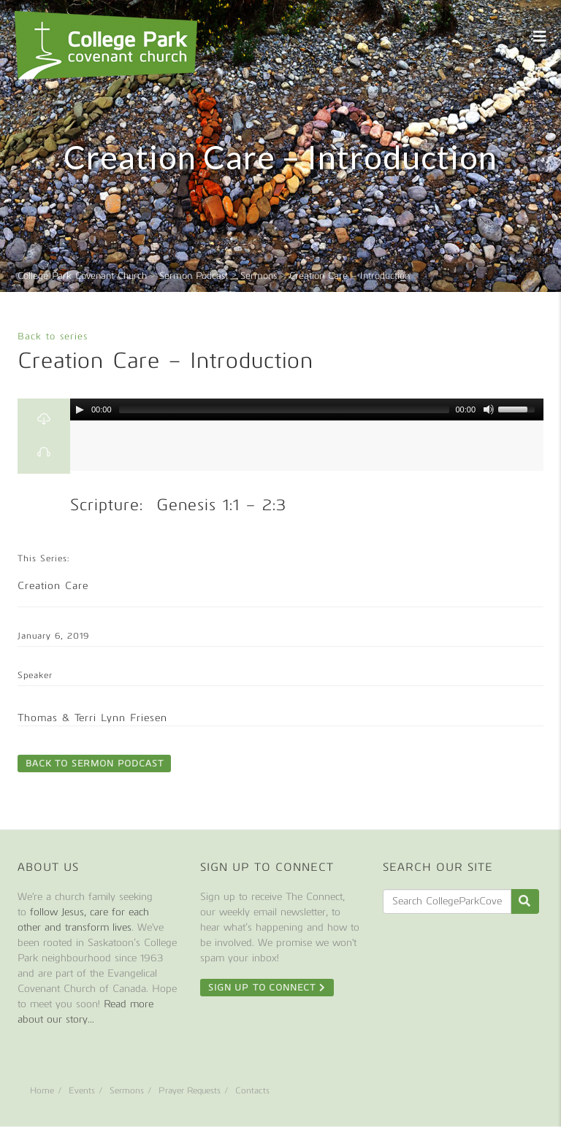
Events (82, 1090)
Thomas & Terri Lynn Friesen (92, 718)
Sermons (127, 1090)
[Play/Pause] (79, 409)
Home (42, 1090)
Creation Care (53, 586)
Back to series (53, 336)
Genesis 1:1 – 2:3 (221, 505)
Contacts (252, 1090)
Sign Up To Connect (267, 987)
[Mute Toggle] (489, 409)
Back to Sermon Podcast (94, 763)
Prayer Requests (190, 1090)
